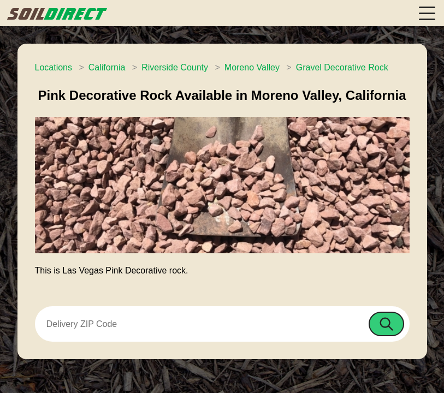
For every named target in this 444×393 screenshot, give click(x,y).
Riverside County (174, 67)
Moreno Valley (252, 67)
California (107, 67)
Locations (54, 67)
